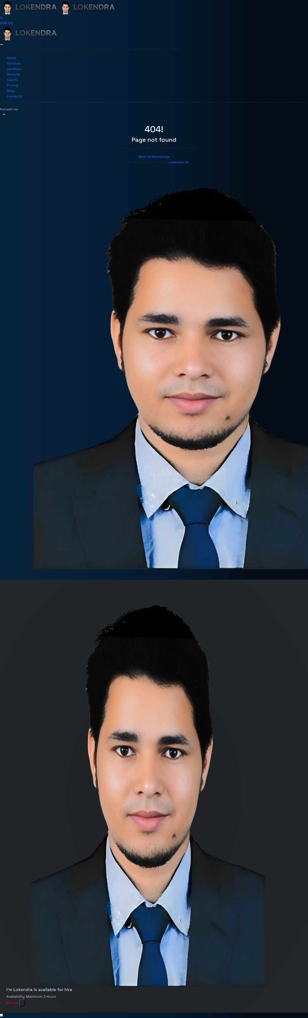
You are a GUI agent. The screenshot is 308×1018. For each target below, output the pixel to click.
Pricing (12, 85)
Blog (10, 91)
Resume (13, 74)
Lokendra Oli (179, 162)
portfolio (14, 69)
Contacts (14, 96)
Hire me (12, 1002)
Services (14, 63)
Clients (12, 80)
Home (11, 58)
